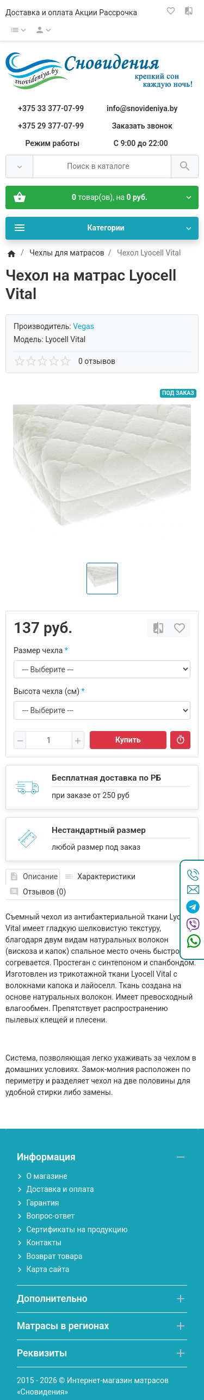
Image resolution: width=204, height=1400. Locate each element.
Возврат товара (54, 1256)
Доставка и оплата (39, 12)
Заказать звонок (142, 125)
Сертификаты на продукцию (76, 1229)
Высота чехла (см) (46, 691)
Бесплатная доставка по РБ (106, 778)
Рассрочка (118, 12)
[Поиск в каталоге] (102, 166)
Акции (86, 12)
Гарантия (42, 1202)
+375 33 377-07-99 (51, 108)
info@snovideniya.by (142, 108)
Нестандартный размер (99, 830)
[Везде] (19, 166)
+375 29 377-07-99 (51, 125)
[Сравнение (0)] (190, 11)
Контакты (43, 1242)
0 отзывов (96, 361)
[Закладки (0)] (172, 11)
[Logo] (102, 70)
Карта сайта (47, 1269)
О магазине (46, 1176)
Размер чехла (38, 650)
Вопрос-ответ (50, 1216)
